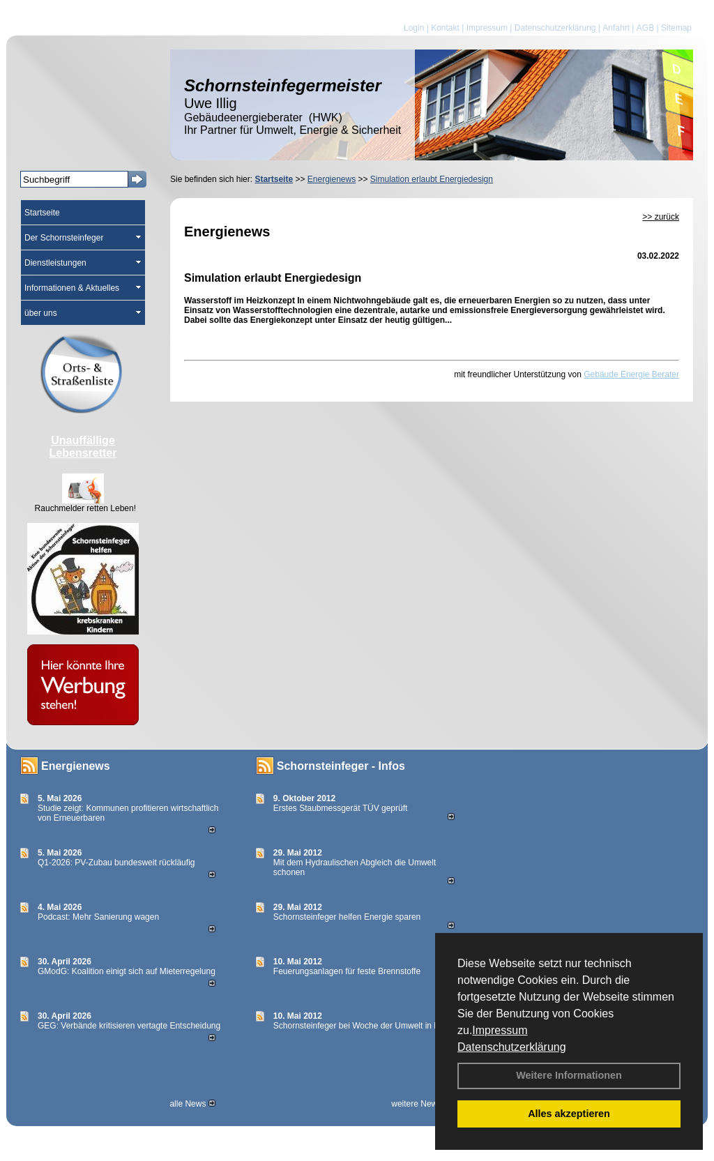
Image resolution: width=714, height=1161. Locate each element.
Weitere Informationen (569, 1075)
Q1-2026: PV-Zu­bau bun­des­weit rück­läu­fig (116, 862)
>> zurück (660, 217)
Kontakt (445, 28)
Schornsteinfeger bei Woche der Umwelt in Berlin (364, 1026)
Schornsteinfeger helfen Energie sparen (346, 917)
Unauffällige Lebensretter (83, 446)
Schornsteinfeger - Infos (341, 766)
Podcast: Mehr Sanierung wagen (98, 917)
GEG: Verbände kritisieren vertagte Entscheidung (129, 1026)
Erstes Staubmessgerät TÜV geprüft (340, 808)
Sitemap (676, 28)
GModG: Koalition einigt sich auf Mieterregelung (126, 971)
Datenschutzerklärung (511, 1047)
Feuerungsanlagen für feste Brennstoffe (346, 971)
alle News (192, 1104)
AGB (645, 28)
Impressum (499, 1030)
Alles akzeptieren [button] (569, 1113)
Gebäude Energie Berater (631, 374)
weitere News (420, 1104)
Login (414, 28)
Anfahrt (616, 28)
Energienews (75, 766)
